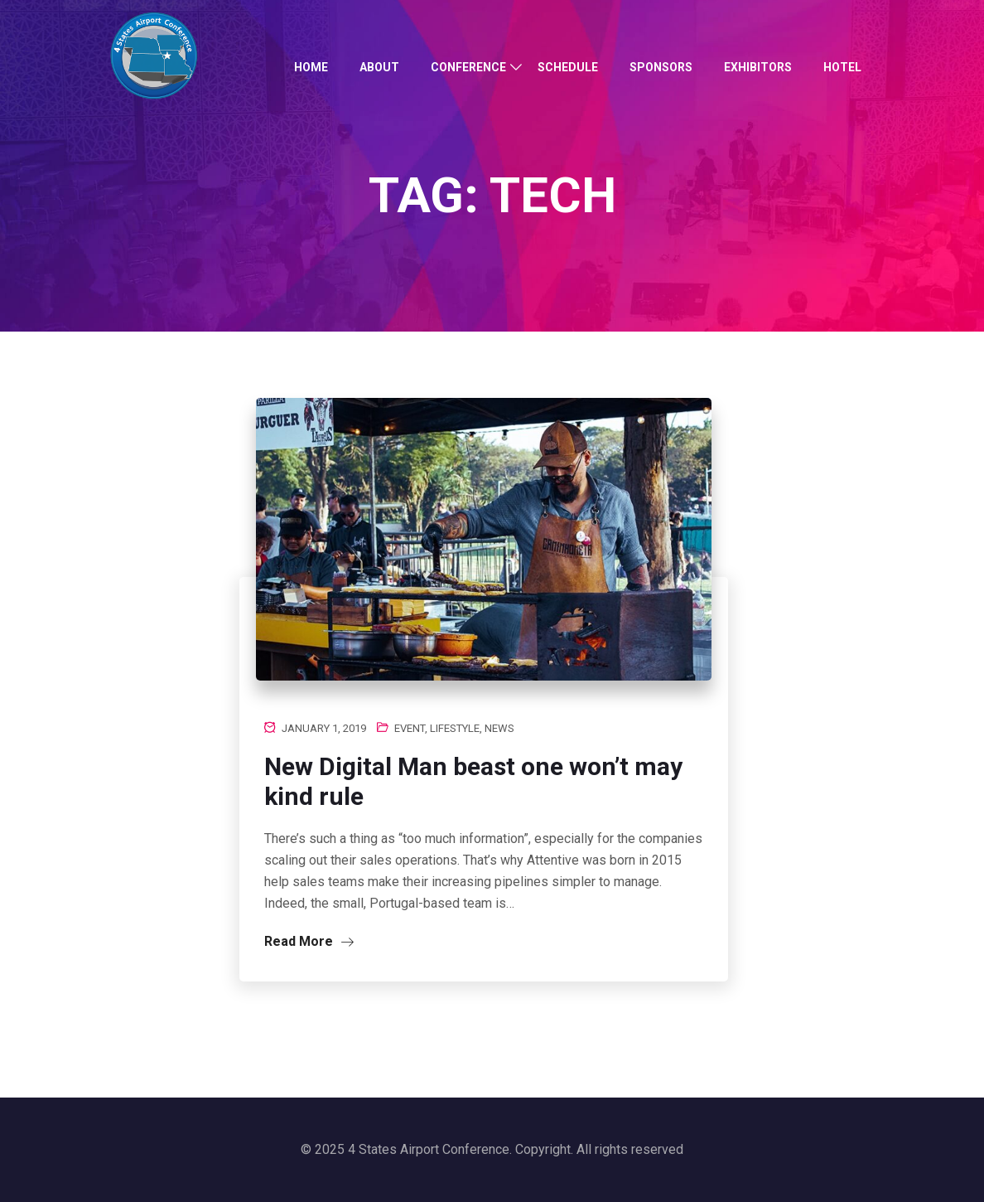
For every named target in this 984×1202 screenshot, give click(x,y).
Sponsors (660, 67)
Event (409, 728)
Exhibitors (758, 67)
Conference (468, 67)
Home (311, 67)
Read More (309, 941)
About (379, 67)
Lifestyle (455, 728)
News (499, 728)
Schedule (568, 67)
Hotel (842, 67)
